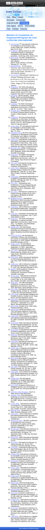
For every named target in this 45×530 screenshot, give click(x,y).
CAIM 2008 (14, 372)
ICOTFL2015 (15, 75)
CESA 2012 (14, 176)
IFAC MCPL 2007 (16, 420)
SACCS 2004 (15, 489)
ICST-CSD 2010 (16, 235)
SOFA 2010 (14, 257)
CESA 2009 (14, 330)
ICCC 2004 (14, 508)
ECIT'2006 (14, 461)
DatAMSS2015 (16, 66)
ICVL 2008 (14, 367)
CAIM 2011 (14, 207)
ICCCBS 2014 (15, 110)
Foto (8, 29)
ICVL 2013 (14, 163)
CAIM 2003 (14, 516)
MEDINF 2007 (15, 410)
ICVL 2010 (14, 250)
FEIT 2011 (14, 183)
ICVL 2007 (14, 442)
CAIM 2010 (14, 264)
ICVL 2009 (14, 289)
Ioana (13, 3)
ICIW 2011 (14, 218)
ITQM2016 (14, 51)
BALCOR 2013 (16, 148)
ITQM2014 (14, 117)
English (37, 17)
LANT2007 (14, 447)
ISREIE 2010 (15, 227)
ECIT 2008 (14, 385)
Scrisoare (10, 20)
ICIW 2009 (14, 341)
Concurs (23, 29)
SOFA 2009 (14, 323)
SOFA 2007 (14, 437)
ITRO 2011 (14, 213)
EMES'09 (14, 335)
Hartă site (15, 5)
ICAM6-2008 (15, 378)
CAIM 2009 (14, 316)
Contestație (20, 20)
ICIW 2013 (14, 155)
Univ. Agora (11, 26)
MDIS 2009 (14, 306)
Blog (14, 17)
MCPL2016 (14, 57)
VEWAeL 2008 (15, 395)
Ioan (8, 3)
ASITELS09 (14, 309)
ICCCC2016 (15, 44)
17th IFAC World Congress (19, 392)
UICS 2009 (14, 294)
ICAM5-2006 (15, 476)
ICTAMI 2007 (15, 429)
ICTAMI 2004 (15, 499)
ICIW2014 (14, 104)
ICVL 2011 (14, 192)
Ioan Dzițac (14, 11)
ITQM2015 (14, 87)
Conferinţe (24, 23)
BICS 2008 (14, 358)
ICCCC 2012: (15, 168)
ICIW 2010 (14, 282)
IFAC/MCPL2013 (16, 133)
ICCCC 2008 (15, 404)
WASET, (13, 269)
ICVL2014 (14, 95)
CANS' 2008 (15, 348)
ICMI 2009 (14, 299)
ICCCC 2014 (15, 126)
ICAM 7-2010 (15, 244)
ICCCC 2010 (15, 276)
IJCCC (20, 26)
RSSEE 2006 (15, 454)
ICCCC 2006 (15, 467)
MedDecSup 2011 (17, 198)
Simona (19, 3)
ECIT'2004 (14, 493)
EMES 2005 (15, 483)
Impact (20, 17)
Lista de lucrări (12, 23)
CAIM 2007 (14, 414)
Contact (15, 29)
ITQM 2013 (14, 139)
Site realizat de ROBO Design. (29, 528)
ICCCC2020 (29, 26)
